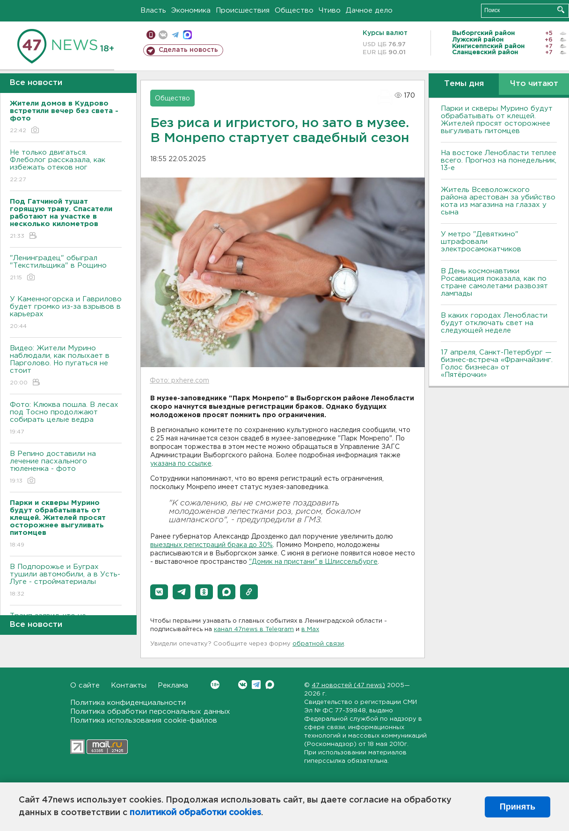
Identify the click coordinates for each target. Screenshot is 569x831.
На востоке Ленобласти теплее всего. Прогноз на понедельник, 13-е (498, 160)
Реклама (173, 685)
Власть (153, 10)
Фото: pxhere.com (179, 381)
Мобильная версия (150, 34)
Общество (294, 10)
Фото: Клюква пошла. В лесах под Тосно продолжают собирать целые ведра (66, 419)
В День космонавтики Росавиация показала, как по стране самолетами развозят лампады (494, 282)
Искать (560, 9)
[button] (159, 591)
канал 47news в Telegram (254, 629)
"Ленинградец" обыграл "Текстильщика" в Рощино (66, 268)
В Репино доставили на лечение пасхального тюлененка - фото (66, 468)
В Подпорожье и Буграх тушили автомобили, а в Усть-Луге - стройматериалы (66, 581)
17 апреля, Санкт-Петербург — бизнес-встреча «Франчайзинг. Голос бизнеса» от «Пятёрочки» (497, 363)
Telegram (256, 684)
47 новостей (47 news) (348, 685)
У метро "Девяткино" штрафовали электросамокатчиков (481, 241)
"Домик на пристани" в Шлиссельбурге (313, 562)
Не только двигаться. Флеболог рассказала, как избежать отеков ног (66, 166)
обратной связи (318, 643)
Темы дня (464, 83)
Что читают (534, 83)
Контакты (128, 685)
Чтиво (330, 10)
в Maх (310, 629)
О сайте (85, 685)
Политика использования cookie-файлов (143, 720)
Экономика (191, 10)
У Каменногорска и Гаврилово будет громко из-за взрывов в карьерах (66, 313)
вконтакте (163, 34)
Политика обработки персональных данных (150, 712)
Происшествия (243, 10)
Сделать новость (188, 50)
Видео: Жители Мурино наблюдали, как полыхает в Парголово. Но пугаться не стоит (66, 366)
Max (269, 684)
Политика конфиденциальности (128, 703)
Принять (517, 806)
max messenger (187, 34)
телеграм (175, 34)
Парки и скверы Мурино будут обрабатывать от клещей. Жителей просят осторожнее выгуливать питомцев (497, 120)
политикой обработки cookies (195, 813)
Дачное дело (369, 10)
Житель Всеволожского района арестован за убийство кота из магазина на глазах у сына (498, 201)
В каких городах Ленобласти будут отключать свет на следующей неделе (494, 323)
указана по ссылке (181, 464)
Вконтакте (215, 684)
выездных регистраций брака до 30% (211, 545)
